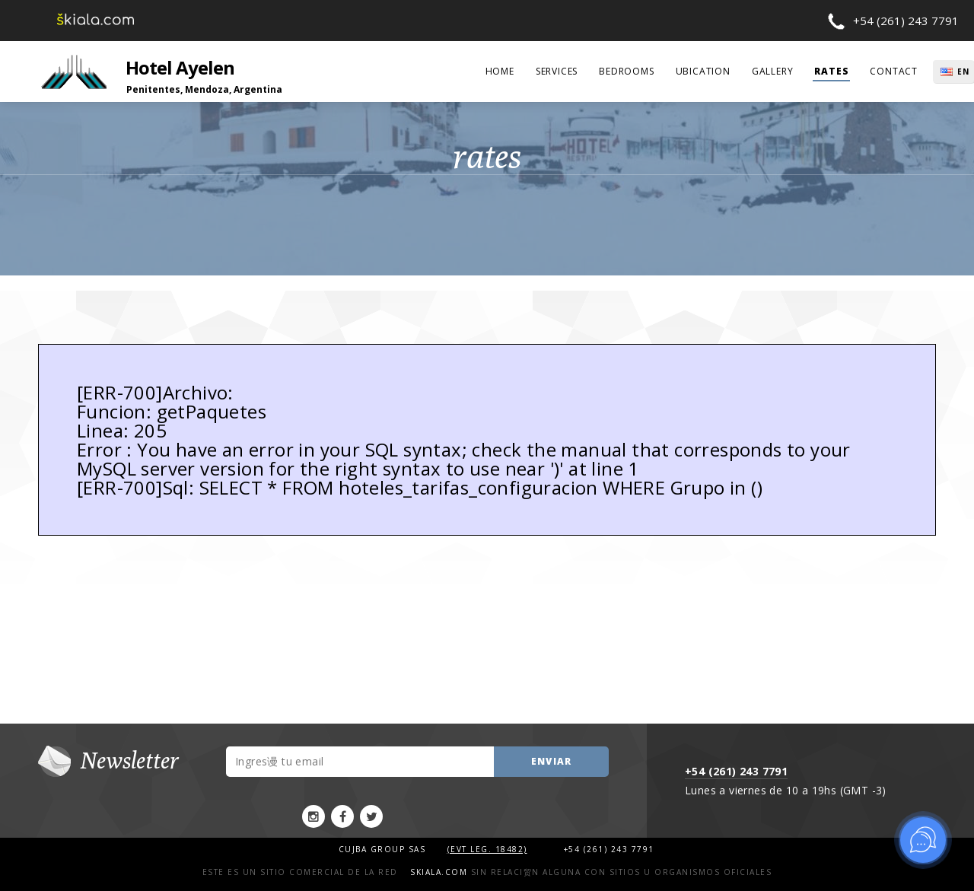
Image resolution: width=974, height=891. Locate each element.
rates (831, 71)
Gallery (773, 71)
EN (963, 71)
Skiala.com (438, 872)
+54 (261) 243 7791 (906, 20)
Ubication (703, 71)
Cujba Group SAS (384, 849)
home (499, 71)
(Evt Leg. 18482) (487, 849)
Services (557, 71)
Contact (894, 71)
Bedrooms (626, 71)
